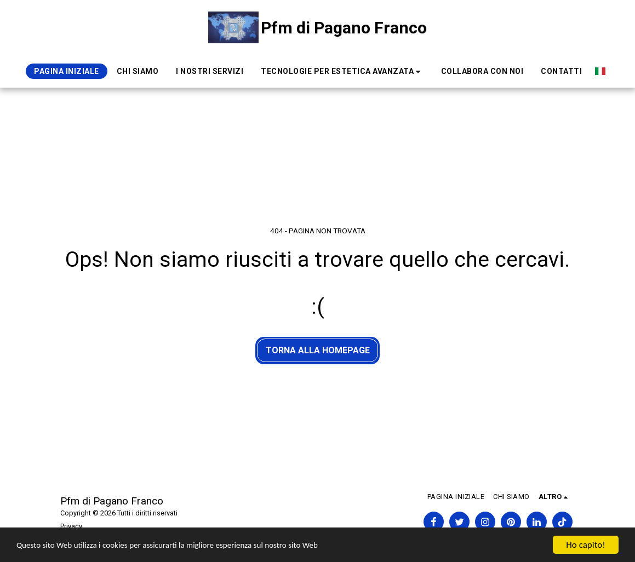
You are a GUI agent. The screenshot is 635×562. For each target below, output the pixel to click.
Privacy (71, 526)
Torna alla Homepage (318, 350)
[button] (342, 71)
